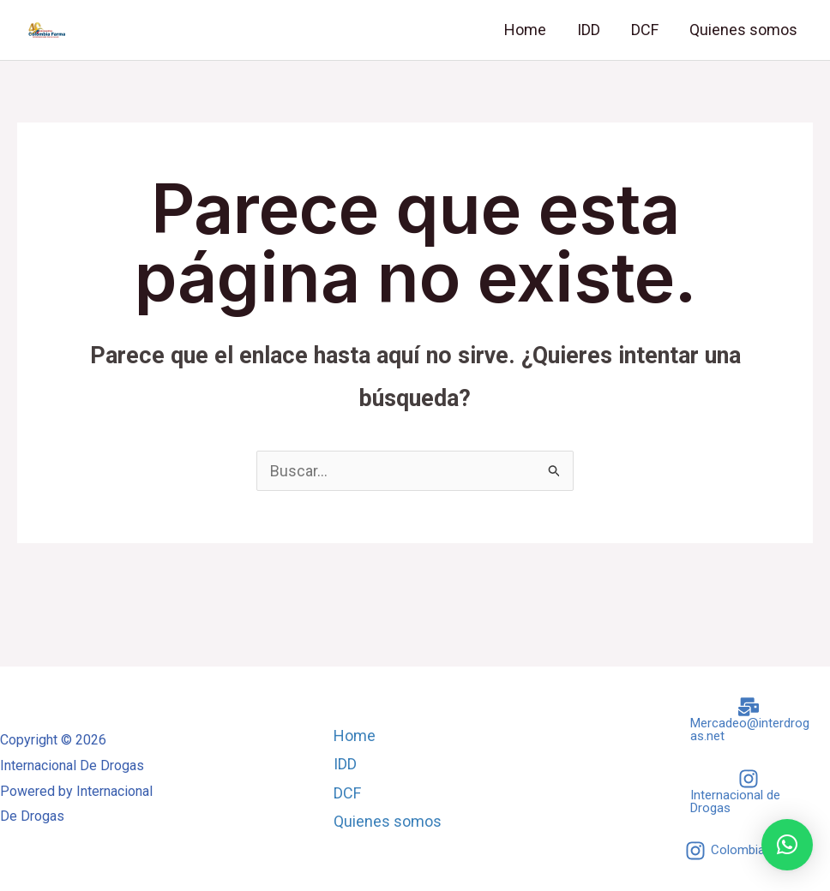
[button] (787, 844)
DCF (645, 30)
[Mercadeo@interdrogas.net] (749, 720)
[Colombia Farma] (744, 851)
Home (525, 30)
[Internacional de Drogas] (749, 792)
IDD (588, 30)
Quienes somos (743, 30)
